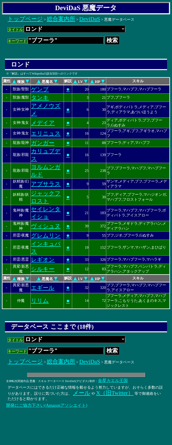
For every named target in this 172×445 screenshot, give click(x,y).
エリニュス (46, 133)
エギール (42, 288)
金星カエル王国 (113, 380)
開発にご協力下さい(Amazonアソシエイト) (46, 405)
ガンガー (42, 143)
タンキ (40, 98)
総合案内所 (61, 19)
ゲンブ (40, 89)
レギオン (43, 260)
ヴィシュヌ (46, 226)
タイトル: (66, 29)
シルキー (42, 269)
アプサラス (46, 184)
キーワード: (56, 41)
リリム (40, 301)
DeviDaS (89, 19)
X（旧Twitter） (114, 393)
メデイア (43, 123)
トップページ (25, 19)
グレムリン (46, 236)
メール (81, 393)
